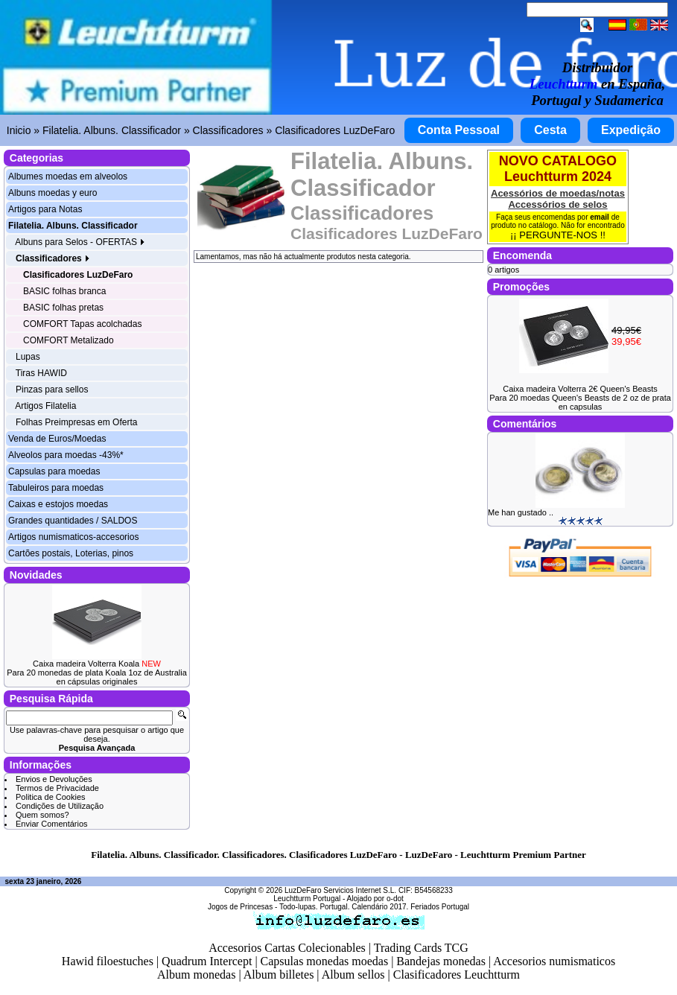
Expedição (631, 130)
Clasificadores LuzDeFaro (335, 130)
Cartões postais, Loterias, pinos (70, 553)
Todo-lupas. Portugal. (314, 907)
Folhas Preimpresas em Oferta (76, 422)
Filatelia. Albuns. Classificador (111, 130)
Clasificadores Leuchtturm (456, 974)
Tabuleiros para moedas (56, 488)
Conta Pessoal (459, 130)
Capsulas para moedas (54, 471)
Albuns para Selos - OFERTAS (80, 242)
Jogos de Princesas (240, 907)
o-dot (395, 898)
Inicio (19, 130)
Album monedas (196, 974)
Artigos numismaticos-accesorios (73, 537)
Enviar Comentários (52, 823)
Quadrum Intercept (207, 961)
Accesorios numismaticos (554, 961)
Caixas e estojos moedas (58, 504)
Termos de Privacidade (57, 787)
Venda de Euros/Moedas (57, 438)
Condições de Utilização (60, 805)
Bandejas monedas (441, 961)
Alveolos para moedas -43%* (66, 455)
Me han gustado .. (520, 512)
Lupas (28, 357)
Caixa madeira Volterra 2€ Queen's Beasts (580, 388)
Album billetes (279, 974)
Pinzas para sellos (52, 389)
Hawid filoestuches (107, 961)
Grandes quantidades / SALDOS (72, 520)
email (599, 217)
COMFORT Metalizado (68, 340)
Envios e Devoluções (54, 779)
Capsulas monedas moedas (325, 961)
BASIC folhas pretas (63, 307)
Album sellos (353, 974)
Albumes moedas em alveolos (67, 176)
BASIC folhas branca (64, 291)
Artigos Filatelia (45, 406)
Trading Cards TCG (421, 947)
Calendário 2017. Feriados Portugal (410, 907)
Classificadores (228, 130)
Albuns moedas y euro (52, 193)
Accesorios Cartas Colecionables (287, 947)
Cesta (550, 130)
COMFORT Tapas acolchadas (82, 324)
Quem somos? (42, 814)
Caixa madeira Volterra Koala (97, 663)
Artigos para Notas (45, 209)
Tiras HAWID (41, 373)
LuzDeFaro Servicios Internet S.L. (340, 890)
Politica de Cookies (51, 796)
